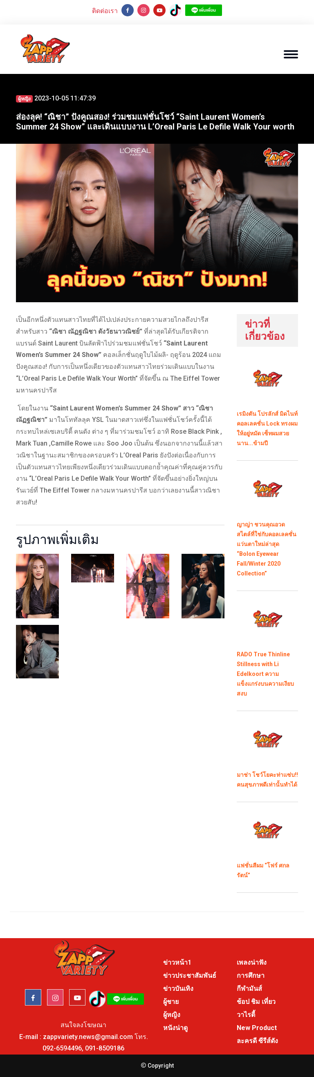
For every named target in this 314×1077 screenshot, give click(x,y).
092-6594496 (62, 1048)
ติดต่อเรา (105, 11)
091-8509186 (104, 1048)
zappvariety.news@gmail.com (88, 1037)
